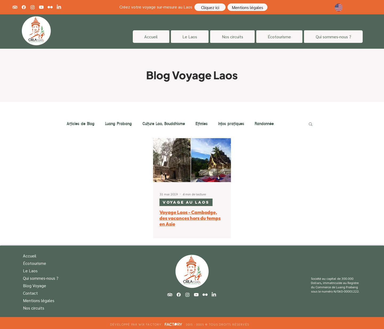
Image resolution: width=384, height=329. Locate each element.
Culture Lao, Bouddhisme (163, 123)
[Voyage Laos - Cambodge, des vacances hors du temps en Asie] (192, 160)
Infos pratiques (231, 123)
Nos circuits (33, 308)
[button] (310, 124)
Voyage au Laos (186, 202)
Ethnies (201, 123)
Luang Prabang (118, 123)
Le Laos (30, 270)
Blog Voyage (34, 285)
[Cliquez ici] (210, 7)
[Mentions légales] (247, 7)
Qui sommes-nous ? (40, 278)
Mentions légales (38, 300)
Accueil (29, 255)
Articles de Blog (80, 123)
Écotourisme (34, 263)
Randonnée (264, 123)
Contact (30, 293)
